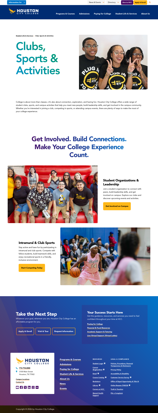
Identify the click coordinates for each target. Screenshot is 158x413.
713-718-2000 (24, 368)
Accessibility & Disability (120, 374)
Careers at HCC (99, 389)
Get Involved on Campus (117, 206)
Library (95, 385)
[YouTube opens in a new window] (17, 387)
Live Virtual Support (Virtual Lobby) (102, 336)
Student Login (98, 364)
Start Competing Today (31, 268)
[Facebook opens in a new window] (21, 387)
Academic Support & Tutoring (99, 332)
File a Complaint (117, 393)
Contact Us (20, 382)
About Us (145, 14)
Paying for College (102, 14)
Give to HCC (127, 2)
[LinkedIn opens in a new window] (29, 387)
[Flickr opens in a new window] (37, 387)
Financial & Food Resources (98, 328)
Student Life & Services (126, 14)
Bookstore (96, 381)
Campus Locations (22, 379)
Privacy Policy (116, 370)
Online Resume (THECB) (119, 385)
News (63, 383)
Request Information (63, 331)
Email (95, 374)
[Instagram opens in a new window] (33, 387)
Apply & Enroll (140, 2)
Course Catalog (98, 377)
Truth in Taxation (117, 389)
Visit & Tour (43, 331)
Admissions (84, 14)
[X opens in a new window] (25, 387)
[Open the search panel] (149, 2)
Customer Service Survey (120, 377)
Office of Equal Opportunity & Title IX (125, 381)
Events (63, 388)
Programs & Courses (65, 14)
